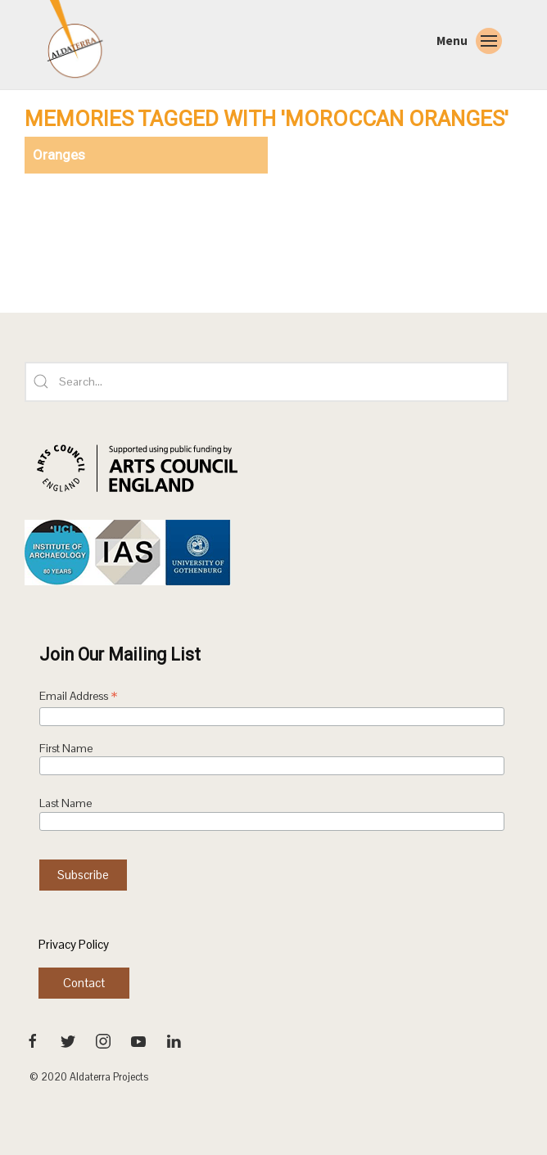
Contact (84, 982)
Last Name (65, 803)
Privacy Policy (73, 944)
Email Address (78, 697)
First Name (66, 749)
